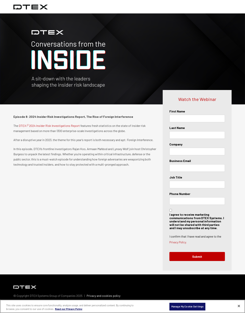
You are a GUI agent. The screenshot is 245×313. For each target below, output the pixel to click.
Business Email (180, 161)
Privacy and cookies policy (103, 295)
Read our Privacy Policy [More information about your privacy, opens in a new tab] (68, 309)
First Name (177, 111)
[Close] (239, 306)
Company (175, 144)
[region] (122, 306)
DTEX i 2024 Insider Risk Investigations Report (49, 125)
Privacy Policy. (178, 242)
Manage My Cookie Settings (187, 306)
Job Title (175, 177)
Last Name (177, 128)
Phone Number (179, 194)
